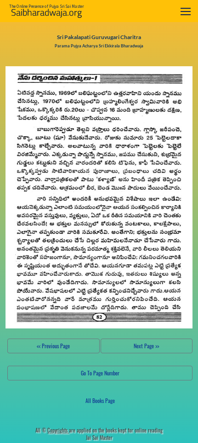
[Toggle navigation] (185, 11)
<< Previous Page (53, 346)
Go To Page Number (100, 373)
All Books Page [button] (100, 400)
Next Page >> (146, 346)
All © (52, 430)
